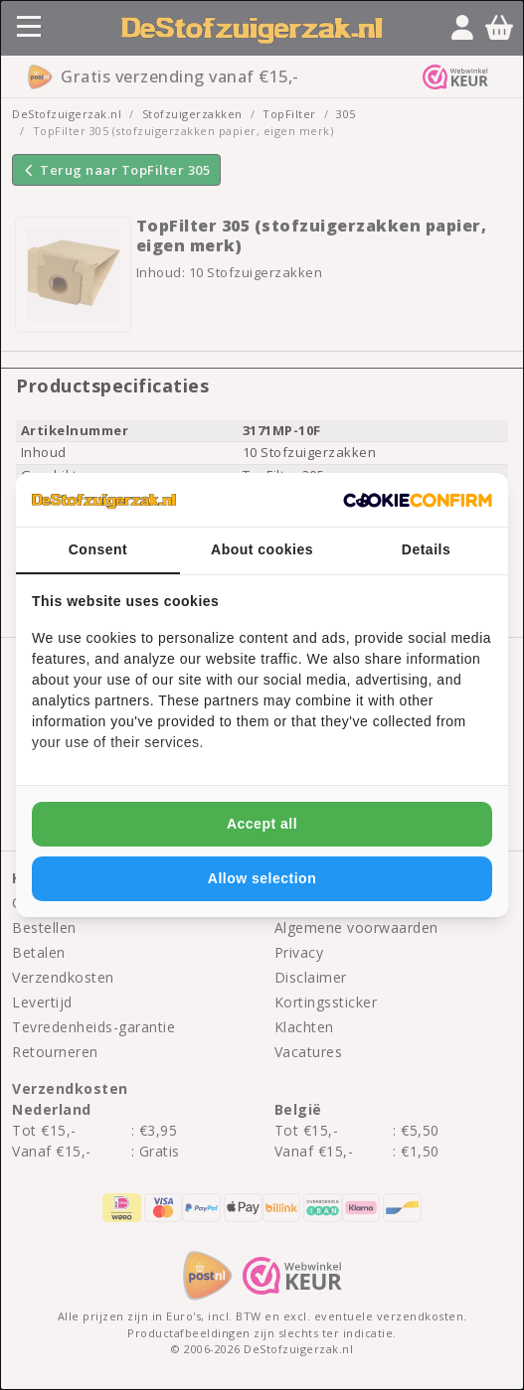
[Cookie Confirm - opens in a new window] (417, 500)
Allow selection (262, 878)
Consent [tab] (98, 549)
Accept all (262, 824)
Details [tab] (426, 549)
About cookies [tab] (262, 549)
